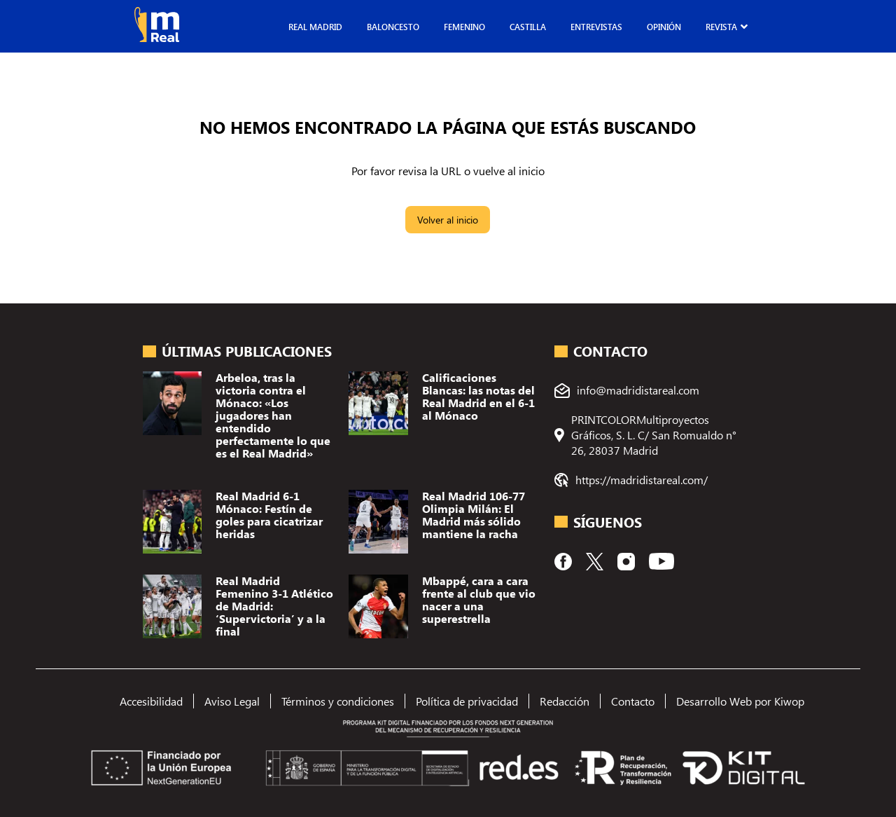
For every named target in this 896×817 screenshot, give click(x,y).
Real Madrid (315, 26)
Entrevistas (596, 26)
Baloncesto (393, 26)
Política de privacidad (467, 701)
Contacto (632, 701)
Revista (721, 26)
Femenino (464, 26)
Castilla (528, 26)
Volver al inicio (447, 219)
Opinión (664, 26)
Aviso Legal (232, 701)
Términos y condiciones (337, 701)
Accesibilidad (151, 701)
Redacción (564, 701)
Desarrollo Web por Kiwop (740, 701)
